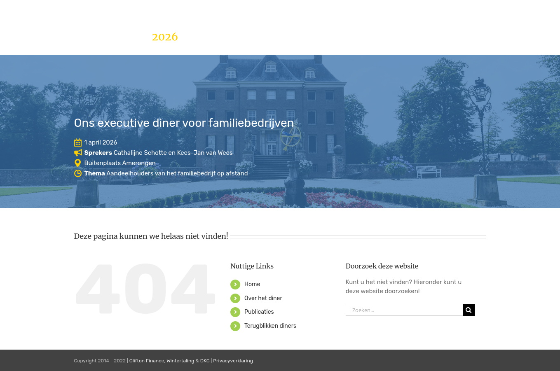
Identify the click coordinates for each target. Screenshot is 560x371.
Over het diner (263, 298)
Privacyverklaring (233, 361)
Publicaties (259, 311)
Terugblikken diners (270, 325)
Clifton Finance (146, 361)
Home (252, 284)
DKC (205, 361)
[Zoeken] (469, 310)
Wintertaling (180, 361)
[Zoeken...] (404, 310)
